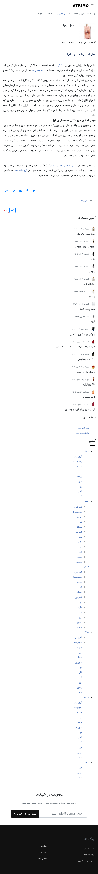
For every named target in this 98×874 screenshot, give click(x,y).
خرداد (79, 467)
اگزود (93, 322)
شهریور (78, 482)
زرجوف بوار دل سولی (85, 372)
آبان (80, 492)
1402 (86, 567)
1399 (86, 763)
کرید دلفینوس (88, 397)
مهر (80, 487)
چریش (92, 271)
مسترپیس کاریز (87, 309)
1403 (86, 502)
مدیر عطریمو (62, 13)
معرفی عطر (83, 428)
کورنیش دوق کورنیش (85, 246)
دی (80, 552)
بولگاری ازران (89, 384)
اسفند (79, 562)
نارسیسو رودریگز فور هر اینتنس (80, 409)
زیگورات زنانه (89, 284)
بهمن (79, 557)
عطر (43, 70)
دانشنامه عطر (82, 433)
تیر (80, 472)
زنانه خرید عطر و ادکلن (61, 166)
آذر (81, 497)
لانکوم (60, 65)
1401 (86, 632)
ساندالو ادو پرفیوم (86, 359)
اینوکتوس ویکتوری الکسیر (82, 334)
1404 (86, 452)
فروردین (78, 457)
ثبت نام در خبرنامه (24, 813)
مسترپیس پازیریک (86, 234)
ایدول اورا (69, 25)
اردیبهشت (77, 462)
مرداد (79, 477)
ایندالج (92, 297)
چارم (93, 259)
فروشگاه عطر (20, 171)
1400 (86, 698)
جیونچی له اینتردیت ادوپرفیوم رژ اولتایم (75, 347)
